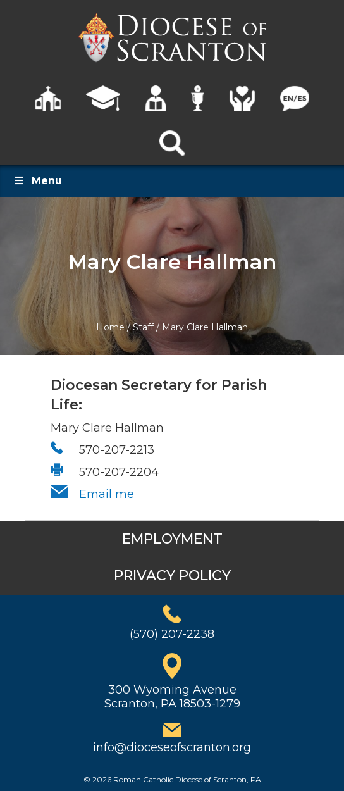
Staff (143, 327)
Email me (106, 494)
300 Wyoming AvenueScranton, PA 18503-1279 (172, 697)
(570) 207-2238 (172, 634)
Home (110, 327)
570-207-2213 (116, 450)
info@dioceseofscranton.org (172, 747)
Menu (37, 181)
